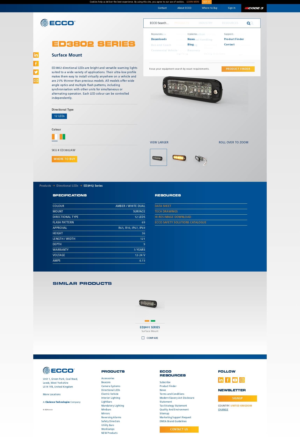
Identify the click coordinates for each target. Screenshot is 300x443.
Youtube (235, 380)
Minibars (106, 410)
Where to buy (64, 159)
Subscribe (165, 382)
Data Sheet (163, 206)
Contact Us (179, 429)
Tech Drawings (166, 211)
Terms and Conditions (172, 394)
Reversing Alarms (111, 417)
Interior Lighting (110, 398)
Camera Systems (110, 386)
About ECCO (184, 8)
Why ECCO (157, 23)
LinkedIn (221, 380)
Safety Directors (110, 421)
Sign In (231, 8)
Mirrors (105, 414)
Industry (205, 23)
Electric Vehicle (110, 394)
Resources (230, 23)
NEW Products (109, 433)
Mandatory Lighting (112, 406)
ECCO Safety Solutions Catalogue (180, 222)
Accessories (107, 378)
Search (251, 23)
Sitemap (164, 414)
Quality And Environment (174, 410)
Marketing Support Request (175, 417)
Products (182, 23)
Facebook (228, 380)
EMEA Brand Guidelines (173, 421)
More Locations (52, 394)
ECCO (58, 23)
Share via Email (36, 80)
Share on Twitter (36, 72)
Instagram (242, 380)
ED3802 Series (93, 186)
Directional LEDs (67, 186)
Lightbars (106, 402)
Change (223, 410)
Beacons (106, 382)
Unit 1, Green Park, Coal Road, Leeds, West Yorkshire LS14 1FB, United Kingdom (60, 383)
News (163, 390)
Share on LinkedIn (36, 55)
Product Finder (168, 386)
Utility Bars (107, 425)
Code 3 (254, 8)
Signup (237, 398)
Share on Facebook (36, 63)
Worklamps (107, 429)
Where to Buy (210, 8)
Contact (162, 8)
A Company (62, 402)
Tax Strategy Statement (173, 406)
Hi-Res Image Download (173, 217)
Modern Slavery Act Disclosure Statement (177, 400)
